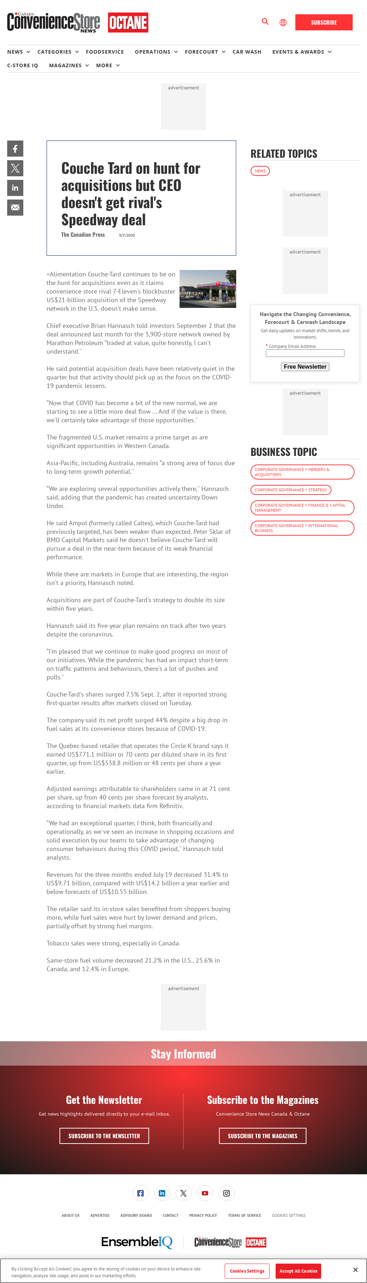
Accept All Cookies (298, 1271)
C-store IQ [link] (22, 65)
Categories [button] (54, 51)
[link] (15, 149)
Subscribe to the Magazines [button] (262, 1136)
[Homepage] (77, 22)
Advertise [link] (100, 1215)
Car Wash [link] (247, 51)
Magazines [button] (65, 65)
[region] (183, 1270)
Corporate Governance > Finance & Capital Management (300, 507)
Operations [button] (153, 51)
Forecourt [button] (201, 51)
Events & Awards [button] (298, 51)
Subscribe (324, 22)
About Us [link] (71, 1215)
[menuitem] (22, 52)
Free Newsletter (305, 367)
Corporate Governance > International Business (296, 528)
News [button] (15, 51)
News (260, 170)
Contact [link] (170, 1215)
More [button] (104, 65)
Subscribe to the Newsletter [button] (104, 1136)
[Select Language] (284, 22)
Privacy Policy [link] (203, 1215)
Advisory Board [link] (136, 1215)
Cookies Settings (289, 1216)
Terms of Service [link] (244, 1215)
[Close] (355, 1270)
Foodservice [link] (105, 51)
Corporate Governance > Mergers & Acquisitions (292, 472)
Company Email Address (291, 346)
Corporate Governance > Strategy (291, 489)
